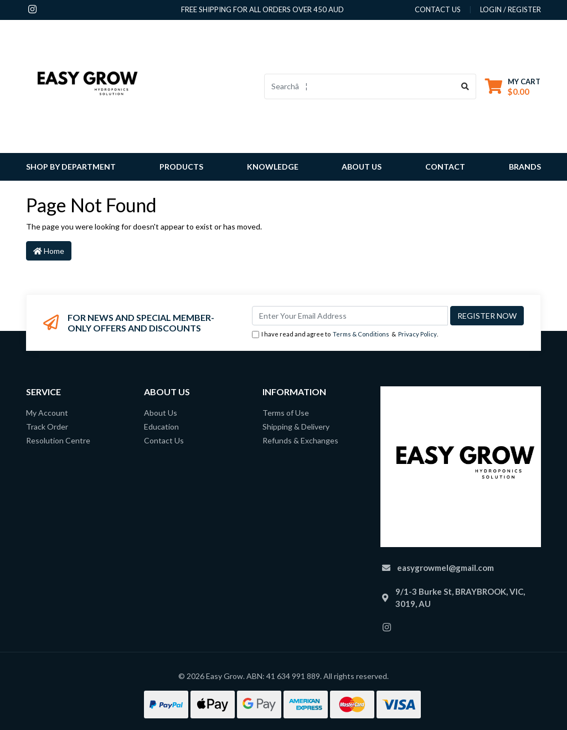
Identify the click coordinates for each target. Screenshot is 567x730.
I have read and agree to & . (345, 334)
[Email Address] (350, 315)
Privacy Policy (417, 334)
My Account (47, 412)
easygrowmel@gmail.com (445, 568)
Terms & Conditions (361, 334)
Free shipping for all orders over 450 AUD (262, 9)
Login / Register (510, 9)
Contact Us (164, 440)
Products (181, 166)
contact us (438, 9)
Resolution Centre (58, 440)
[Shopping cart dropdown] (512, 86)
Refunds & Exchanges (300, 440)
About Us (362, 166)
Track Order (47, 426)
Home (48, 251)
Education (161, 426)
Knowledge (272, 166)
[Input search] (359, 86)
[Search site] (465, 86)
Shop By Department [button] (71, 166)
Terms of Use (285, 412)
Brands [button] (525, 166)
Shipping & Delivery (295, 426)
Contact (445, 166)
